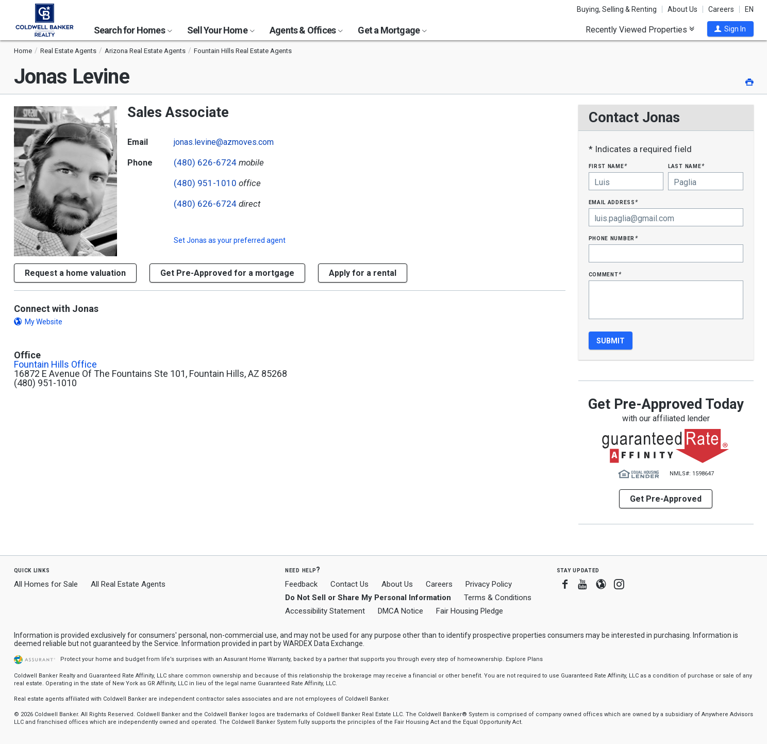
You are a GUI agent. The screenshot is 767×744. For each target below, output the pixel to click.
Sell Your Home (221, 30)
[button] (730, 29)
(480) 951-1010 (205, 183)
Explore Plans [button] (524, 659)
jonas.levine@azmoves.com (224, 142)
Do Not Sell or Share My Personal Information (368, 597)
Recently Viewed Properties (640, 29)
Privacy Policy (488, 584)
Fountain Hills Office (55, 364)
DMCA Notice (400, 611)
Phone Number (613, 238)
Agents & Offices (306, 30)
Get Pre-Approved (666, 499)
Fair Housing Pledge (469, 611)
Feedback (301, 584)
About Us (682, 9)
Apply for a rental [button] (362, 273)
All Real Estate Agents (128, 584)
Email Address (614, 202)
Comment (605, 274)
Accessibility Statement (325, 611)
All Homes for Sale (46, 584)
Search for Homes (133, 30)
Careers (721, 9)
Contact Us (349, 584)
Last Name (686, 166)
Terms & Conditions (497, 597)
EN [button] (749, 9)
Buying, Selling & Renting (617, 9)
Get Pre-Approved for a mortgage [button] (227, 273)
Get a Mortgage (392, 30)
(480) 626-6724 (205, 162)
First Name (608, 166)
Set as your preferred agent (230, 240)
